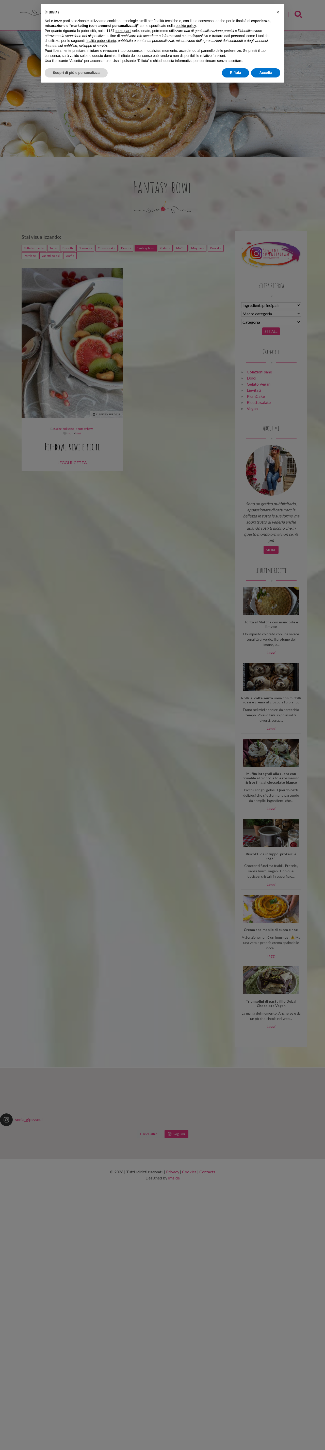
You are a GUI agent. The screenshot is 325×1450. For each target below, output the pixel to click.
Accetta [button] (265, 73)
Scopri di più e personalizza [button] (76, 73)
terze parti (123, 31)
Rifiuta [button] (235, 73)
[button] (278, 12)
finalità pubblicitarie (101, 41)
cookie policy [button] (186, 26)
